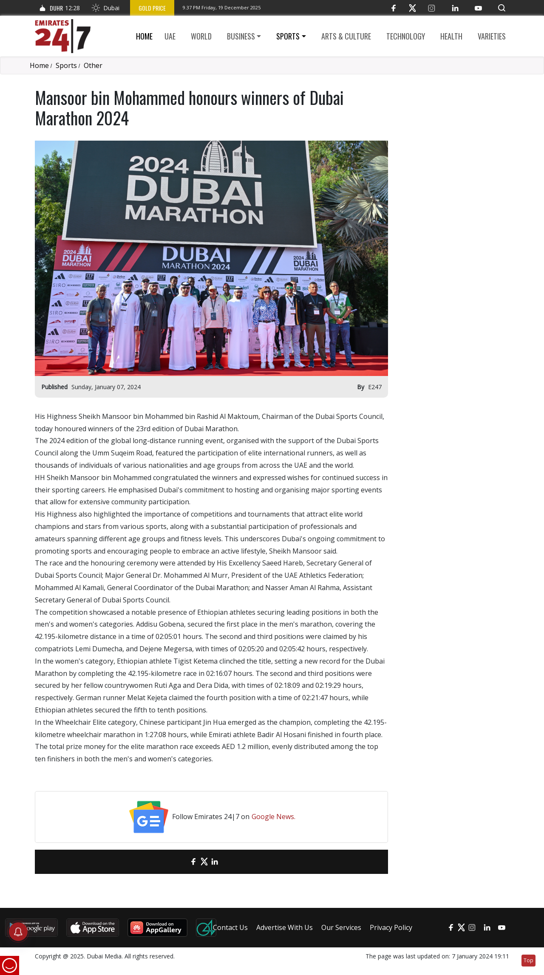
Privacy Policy (391, 927)
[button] (501, 8)
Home (144, 36)
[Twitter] (412, 8)
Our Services (341, 927)
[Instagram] (431, 8)
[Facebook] (393, 8)
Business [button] (241, 36)
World (201, 36)
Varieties (492, 36)
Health (451, 36)
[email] (178, 862)
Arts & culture (346, 36)
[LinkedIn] (455, 8)
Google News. (273, 816)
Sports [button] (288, 36)
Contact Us (230, 927)
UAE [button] (170, 36)
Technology (405, 36)
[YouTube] (478, 8)
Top (528, 960)
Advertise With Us (284, 927)
